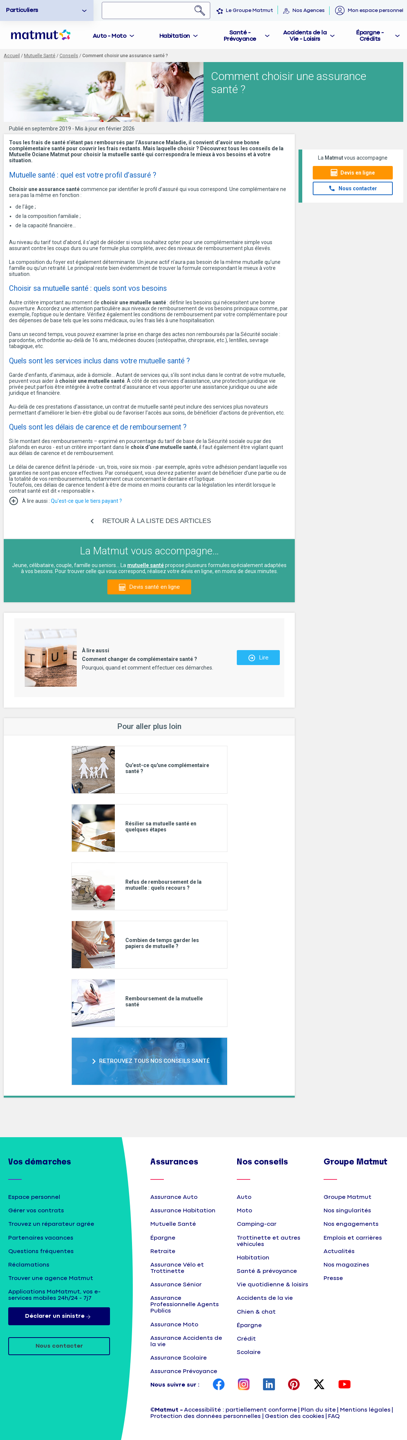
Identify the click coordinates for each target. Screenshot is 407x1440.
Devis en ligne (357, 173)
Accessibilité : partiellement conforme (240, 1410)
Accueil (12, 55)
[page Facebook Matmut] (219, 1385)
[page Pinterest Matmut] (294, 1385)
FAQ (334, 1416)
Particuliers (22, 10)
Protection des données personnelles (205, 1416)
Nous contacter (358, 188)
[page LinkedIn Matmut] (269, 1385)
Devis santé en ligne (154, 587)
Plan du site (318, 1410)
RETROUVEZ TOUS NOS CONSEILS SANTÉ (154, 1061)
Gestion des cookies (294, 1416)
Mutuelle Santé (39, 55)
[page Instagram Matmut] (244, 1385)
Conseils (68, 55)
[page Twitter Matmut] (319, 1385)
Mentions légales (365, 1410)
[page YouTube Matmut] (345, 1385)
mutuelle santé (145, 565)
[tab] (114, 35)
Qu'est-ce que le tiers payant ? (87, 501)
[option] (47, 10)
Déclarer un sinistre (59, 1316)
